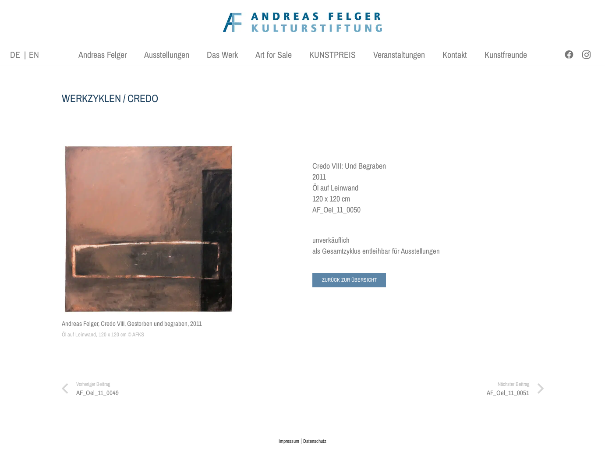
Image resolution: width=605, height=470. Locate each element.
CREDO (142, 98)
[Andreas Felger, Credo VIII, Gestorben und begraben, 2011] (148, 229)
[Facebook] (569, 55)
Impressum (289, 441)
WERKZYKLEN (91, 98)
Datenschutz (314, 441)
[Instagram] (586, 55)
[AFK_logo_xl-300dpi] (302, 22)
